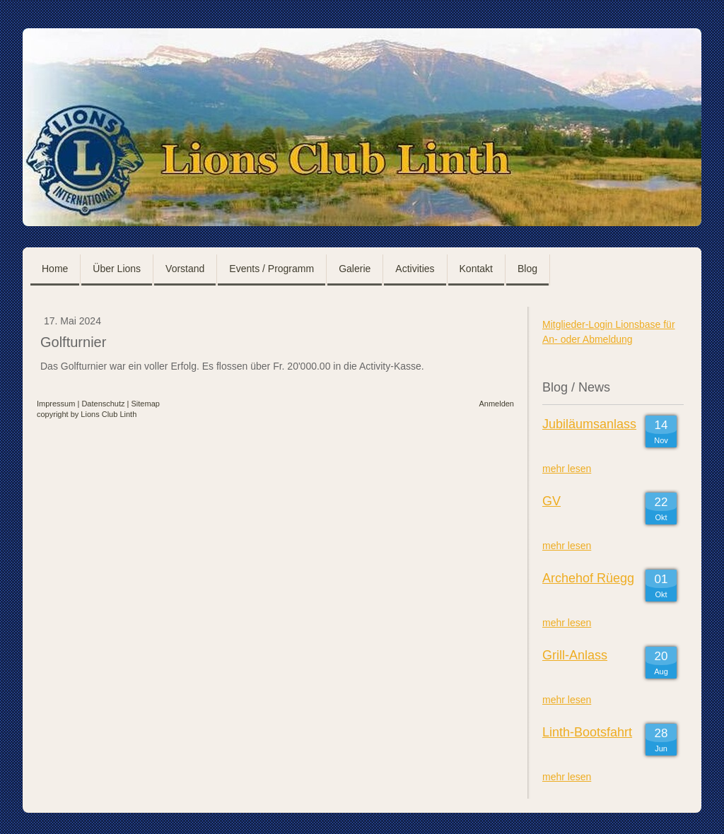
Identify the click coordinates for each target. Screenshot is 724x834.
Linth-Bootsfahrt (587, 732)
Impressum (56, 403)
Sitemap (146, 403)
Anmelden (496, 403)
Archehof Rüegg (588, 578)
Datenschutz (102, 403)
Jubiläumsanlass (589, 424)
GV (551, 501)
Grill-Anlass (574, 655)
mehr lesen (566, 468)
